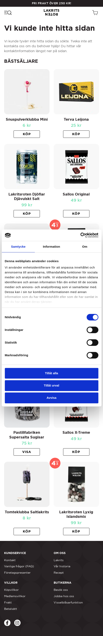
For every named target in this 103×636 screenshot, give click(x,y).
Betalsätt (10, 609)
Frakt (8, 602)
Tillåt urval (51, 385)
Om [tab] (84, 246)
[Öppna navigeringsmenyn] (7, 12)
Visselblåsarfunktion (68, 602)
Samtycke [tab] (18, 246)
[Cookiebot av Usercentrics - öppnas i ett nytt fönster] (80, 235)
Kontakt (10, 560)
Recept (59, 572)
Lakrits (59, 560)
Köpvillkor (11, 590)
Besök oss (61, 590)
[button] (27, 134)
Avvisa (52, 397)
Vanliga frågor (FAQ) (19, 566)
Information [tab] (51, 246)
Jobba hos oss (64, 596)
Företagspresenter (17, 572)
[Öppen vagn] (95, 12)
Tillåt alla (51, 373)
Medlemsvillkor (14, 596)
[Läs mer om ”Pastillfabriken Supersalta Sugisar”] (27, 452)
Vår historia (62, 566)
